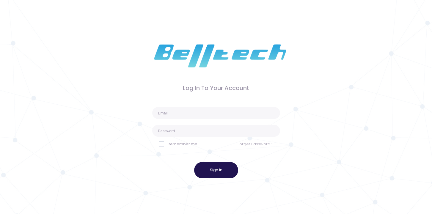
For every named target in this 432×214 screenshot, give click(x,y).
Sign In (216, 170)
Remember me (178, 144)
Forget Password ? (256, 144)
